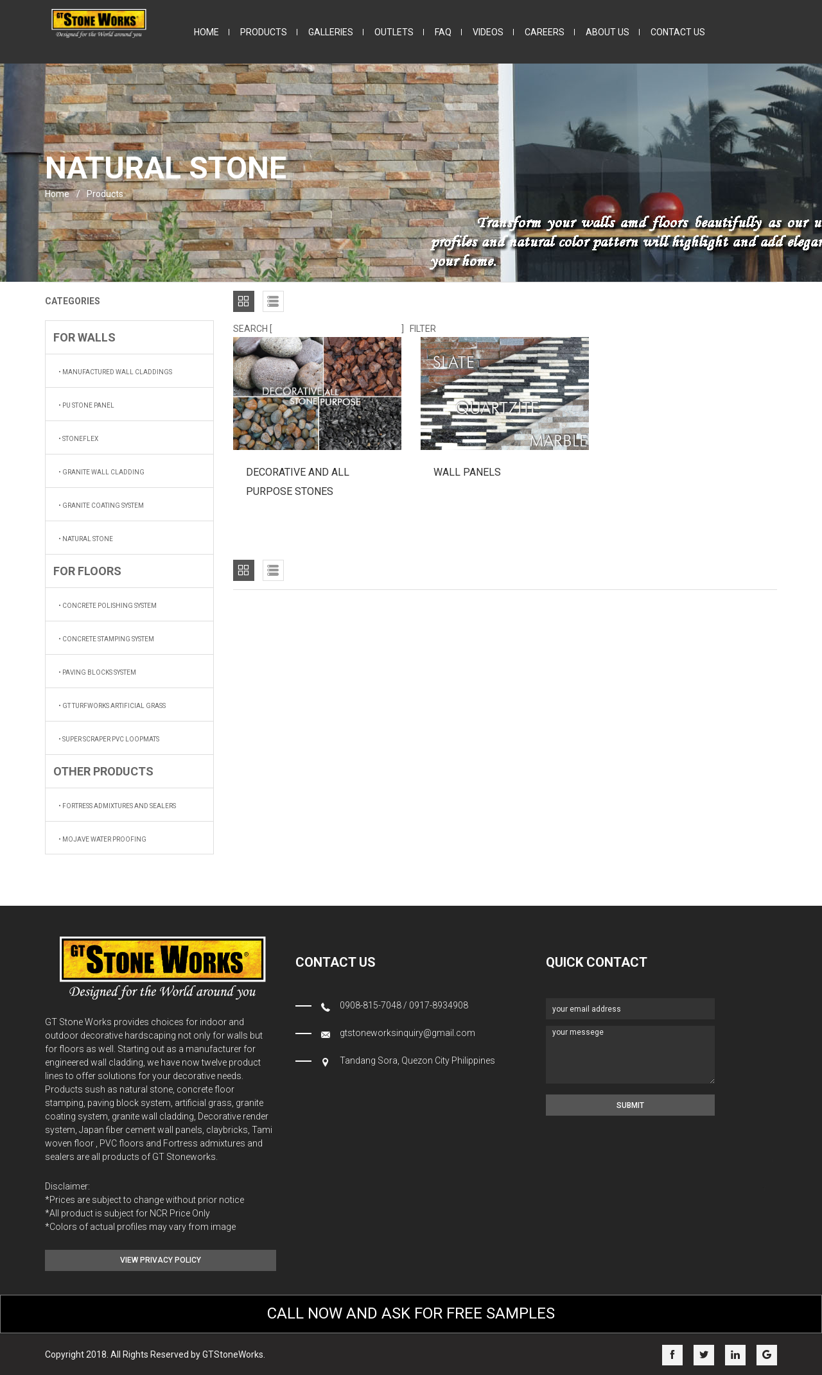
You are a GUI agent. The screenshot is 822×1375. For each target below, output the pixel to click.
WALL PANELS (467, 472)
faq (443, 32)
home (206, 32)
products (263, 32)
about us (607, 32)
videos (488, 32)
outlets (394, 32)
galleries (330, 32)
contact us (678, 32)
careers (544, 32)
